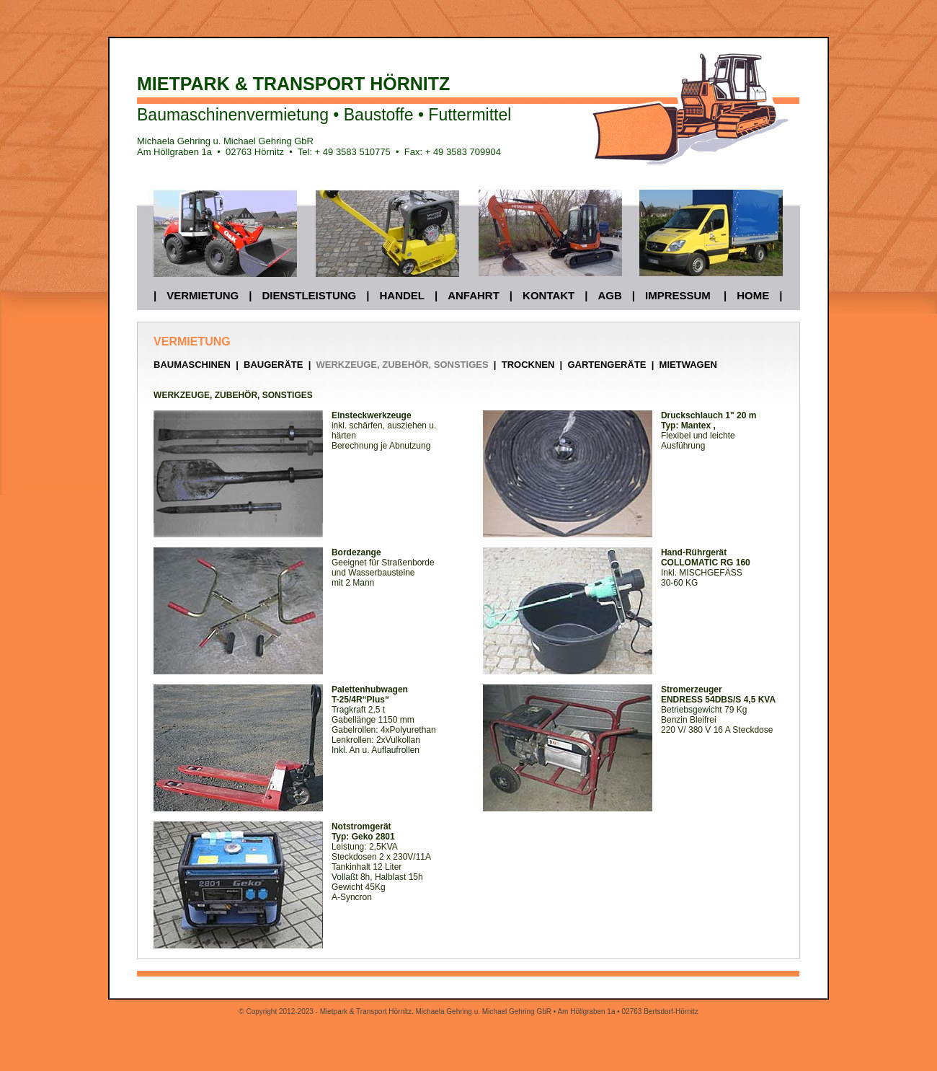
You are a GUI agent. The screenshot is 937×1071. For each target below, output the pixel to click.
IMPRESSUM (678, 295)
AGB (609, 295)
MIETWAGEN (688, 364)
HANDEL (402, 295)
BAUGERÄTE (272, 364)
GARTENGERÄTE (606, 364)
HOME (753, 295)
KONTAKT (548, 295)
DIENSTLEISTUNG (309, 295)
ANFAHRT (473, 295)
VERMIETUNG (202, 295)
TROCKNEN (528, 364)
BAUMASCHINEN (192, 364)
